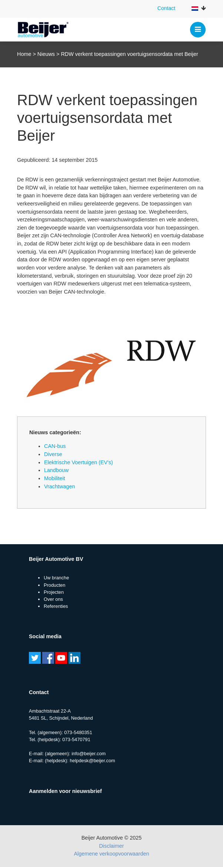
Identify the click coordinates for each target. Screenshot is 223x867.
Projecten (54, 592)
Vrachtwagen (59, 486)
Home (24, 54)
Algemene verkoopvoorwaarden (111, 854)
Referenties (56, 606)
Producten (54, 585)
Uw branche (56, 577)
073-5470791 (76, 739)
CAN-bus (55, 446)
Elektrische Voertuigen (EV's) (78, 462)
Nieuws (46, 54)
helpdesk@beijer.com (92, 760)
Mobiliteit (54, 478)
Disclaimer (111, 846)
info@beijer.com (88, 753)
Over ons (53, 599)
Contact (166, 8)
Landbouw (56, 470)
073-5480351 (78, 732)
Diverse (53, 454)
